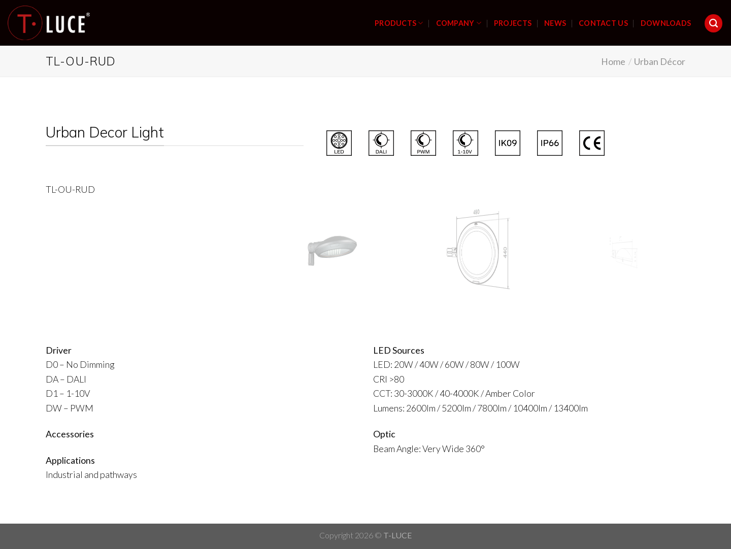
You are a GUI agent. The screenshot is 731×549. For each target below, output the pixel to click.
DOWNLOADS (666, 23)
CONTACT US (603, 23)
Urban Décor (659, 61)
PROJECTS (512, 23)
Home (613, 61)
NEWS (555, 23)
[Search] (714, 23)
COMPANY (458, 23)
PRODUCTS (399, 23)
